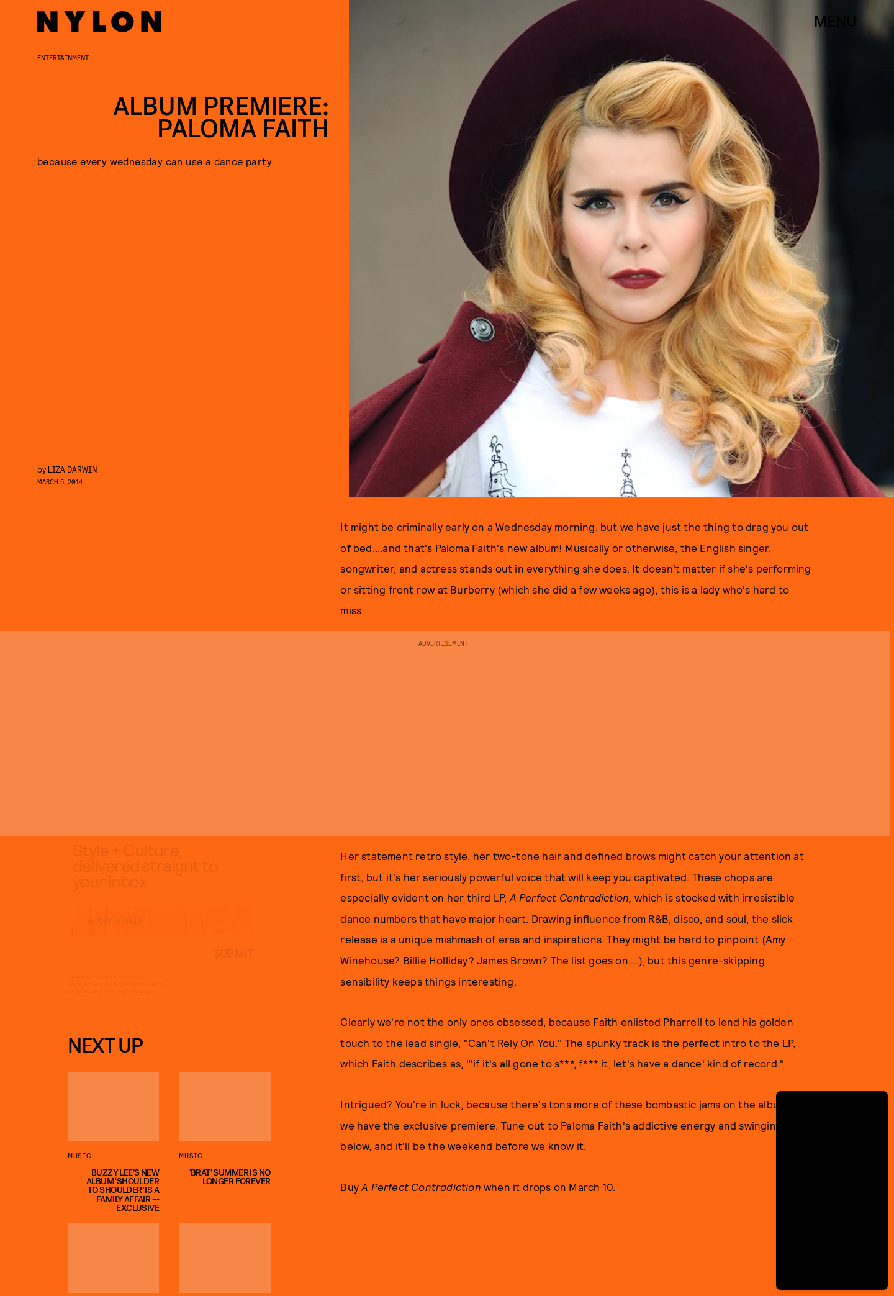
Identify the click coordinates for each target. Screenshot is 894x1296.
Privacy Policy (129, 1001)
